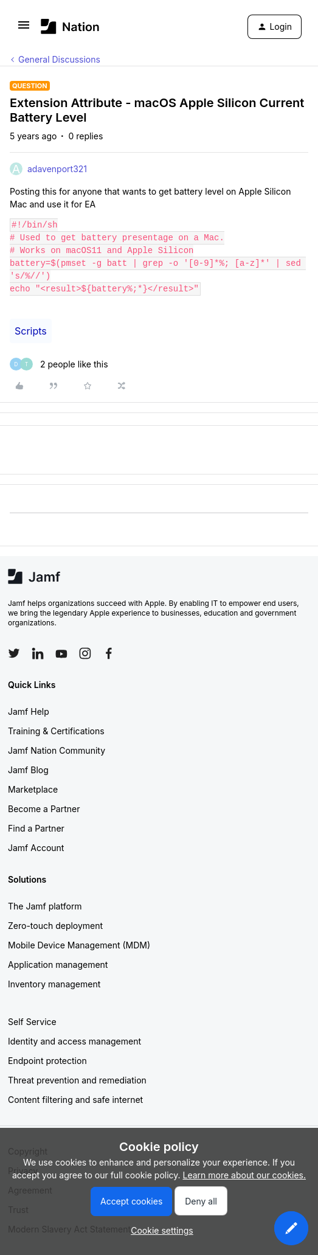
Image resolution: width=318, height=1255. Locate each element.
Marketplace (33, 789)
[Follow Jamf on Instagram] (85, 653)
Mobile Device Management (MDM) (79, 945)
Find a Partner (36, 828)
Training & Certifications (56, 731)
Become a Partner (44, 809)
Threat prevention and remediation (77, 1080)
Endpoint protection (47, 1060)
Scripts (31, 331)
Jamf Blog (28, 770)
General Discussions (59, 59)
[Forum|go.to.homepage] (70, 26)
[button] (23, 29)
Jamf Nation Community (56, 750)
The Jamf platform (45, 906)
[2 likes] (59, 364)
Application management (58, 964)
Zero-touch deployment (55, 925)
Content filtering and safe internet (75, 1099)
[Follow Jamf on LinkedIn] (38, 653)
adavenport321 (57, 169)
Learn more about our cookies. (244, 1175)
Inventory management (54, 984)
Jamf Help (28, 711)
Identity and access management (74, 1041)
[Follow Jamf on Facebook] (109, 653)
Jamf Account (36, 848)
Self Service (32, 1022)
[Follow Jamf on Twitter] (14, 653)
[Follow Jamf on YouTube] (61, 653)
